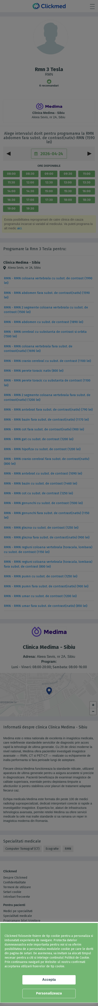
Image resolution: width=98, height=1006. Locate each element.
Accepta (49, 979)
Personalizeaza (49, 993)
